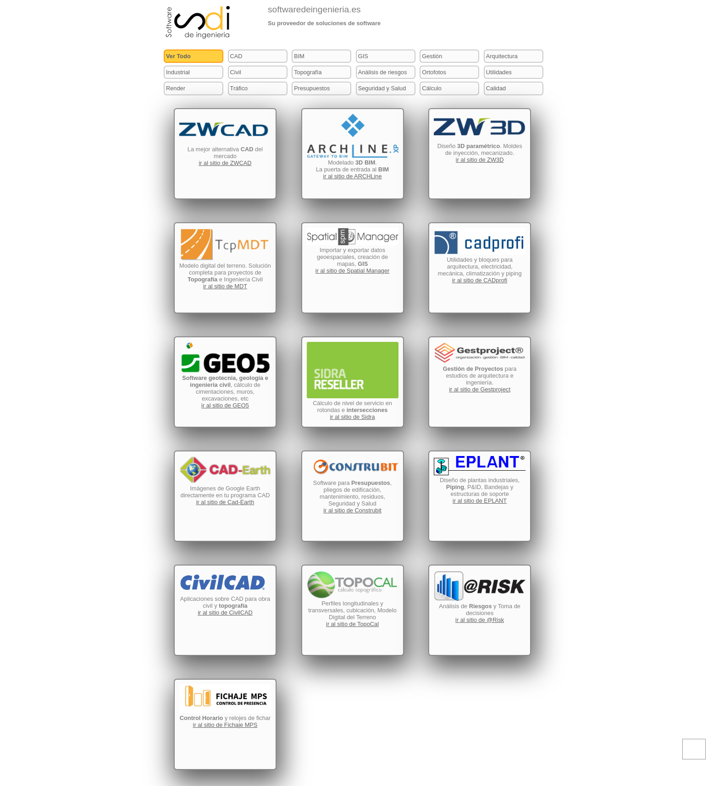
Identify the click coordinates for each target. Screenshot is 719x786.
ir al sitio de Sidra (352, 416)
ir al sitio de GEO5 (225, 405)
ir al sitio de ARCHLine (352, 176)
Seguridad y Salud (382, 88)
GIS (363, 56)
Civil (235, 72)
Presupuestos (312, 88)
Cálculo (432, 88)
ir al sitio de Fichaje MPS (225, 724)
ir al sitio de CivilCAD (225, 612)
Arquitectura (502, 56)
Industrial (178, 72)
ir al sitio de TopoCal (352, 624)
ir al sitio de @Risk (479, 619)
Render (175, 88)
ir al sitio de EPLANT (480, 500)
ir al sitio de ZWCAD (225, 162)
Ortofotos (434, 72)
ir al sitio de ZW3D (480, 159)
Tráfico (239, 88)
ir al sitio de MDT (225, 286)
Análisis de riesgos (382, 72)
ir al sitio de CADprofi (479, 280)
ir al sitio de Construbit (352, 510)
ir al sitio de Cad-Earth (225, 502)
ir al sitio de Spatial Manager (352, 270)
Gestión (432, 56)
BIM (299, 56)
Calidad (496, 88)
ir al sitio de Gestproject (479, 389)
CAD (236, 56)
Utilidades (499, 72)
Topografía (307, 72)
